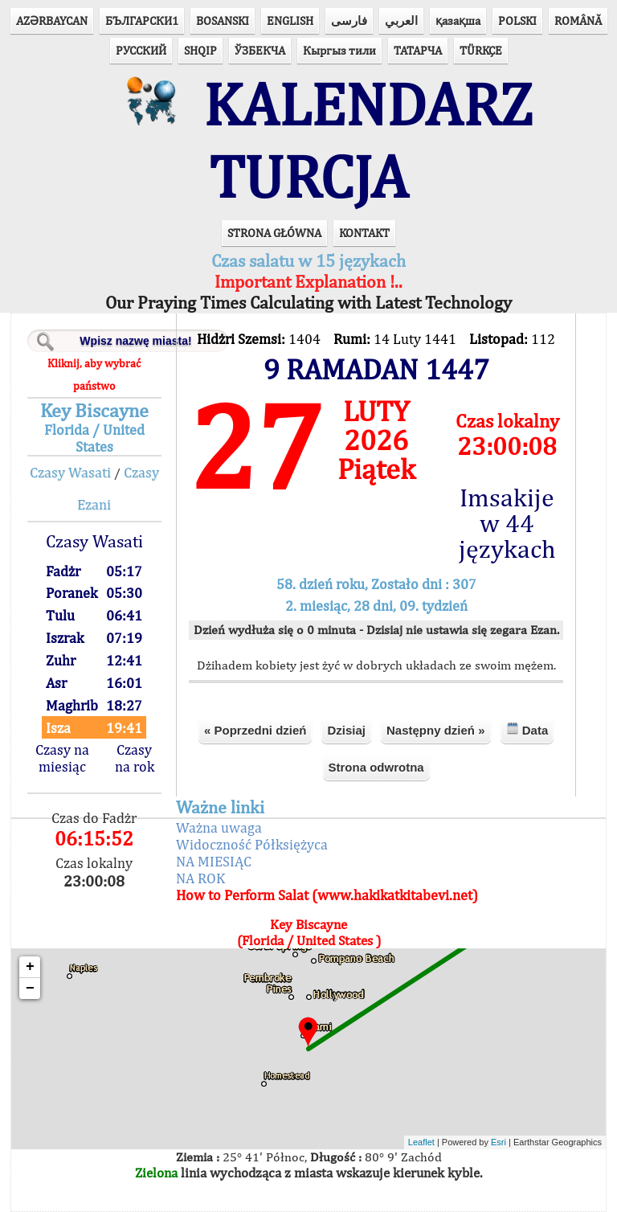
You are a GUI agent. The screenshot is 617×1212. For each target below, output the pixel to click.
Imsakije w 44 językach (507, 523)
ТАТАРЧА (418, 50)
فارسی (349, 20)
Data (527, 729)
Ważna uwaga (219, 827)
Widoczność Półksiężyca (252, 844)
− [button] (30, 988)
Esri (498, 1142)
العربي (401, 20)
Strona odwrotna (376, 767)
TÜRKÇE (481, 50)
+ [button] (30, 967)
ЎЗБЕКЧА (260, 50)
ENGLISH (290, 20)
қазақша (457, 20)
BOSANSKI (222, 20)
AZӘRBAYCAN (52, 20)
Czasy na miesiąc (62, 758)
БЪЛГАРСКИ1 (141, 20)
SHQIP (200, 50)
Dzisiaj (346, 730)
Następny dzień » (435, 730)
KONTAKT (364, 233)
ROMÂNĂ (578, 20)
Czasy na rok (134, 758)
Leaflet (421, 1142)
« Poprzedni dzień (255, 730)
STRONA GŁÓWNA (274, 233)
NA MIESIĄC (213, 861)
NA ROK (200, 878)
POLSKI (517, 20)
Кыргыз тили (339, 50)
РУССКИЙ (141, 50)
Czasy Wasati (70, 472)
